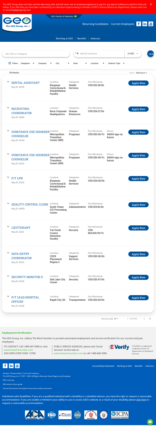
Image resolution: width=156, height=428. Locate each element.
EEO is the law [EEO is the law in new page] (8, 380)
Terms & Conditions (31, 373)
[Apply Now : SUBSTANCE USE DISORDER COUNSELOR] (138, 132)
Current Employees (122, 24)
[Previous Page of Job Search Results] (144, 318)
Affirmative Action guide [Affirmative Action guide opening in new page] (12, 384)
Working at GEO (64, 38)
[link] (78, 88)
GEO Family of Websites (64, 16)
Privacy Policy (16, 373)
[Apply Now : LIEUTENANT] (138, 228)
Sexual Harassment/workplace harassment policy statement (27, 388)
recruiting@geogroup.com (18, 9)
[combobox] (36, 53)
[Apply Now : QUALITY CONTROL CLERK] (138, 204)
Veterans (95, 38)
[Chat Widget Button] (150, 422)
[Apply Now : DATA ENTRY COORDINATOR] (138, 254)
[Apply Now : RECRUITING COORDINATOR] (138, 109)
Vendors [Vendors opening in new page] (6, 373)
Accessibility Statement (103, 366)
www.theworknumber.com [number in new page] (68, 353)
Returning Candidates (95, 24)
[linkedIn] (144, 24)
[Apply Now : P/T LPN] (138, 178)
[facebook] (138, 24)
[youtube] (151, 24)
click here (141, 399)
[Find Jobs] (150, 54)
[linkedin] (11, 365)
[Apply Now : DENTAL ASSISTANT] (138, 83)
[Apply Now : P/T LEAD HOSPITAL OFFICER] (138, 297)
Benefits (81, 38)
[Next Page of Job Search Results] (150, 318)
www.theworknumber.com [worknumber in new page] (18, 349)
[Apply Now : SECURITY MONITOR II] (138, 277)
